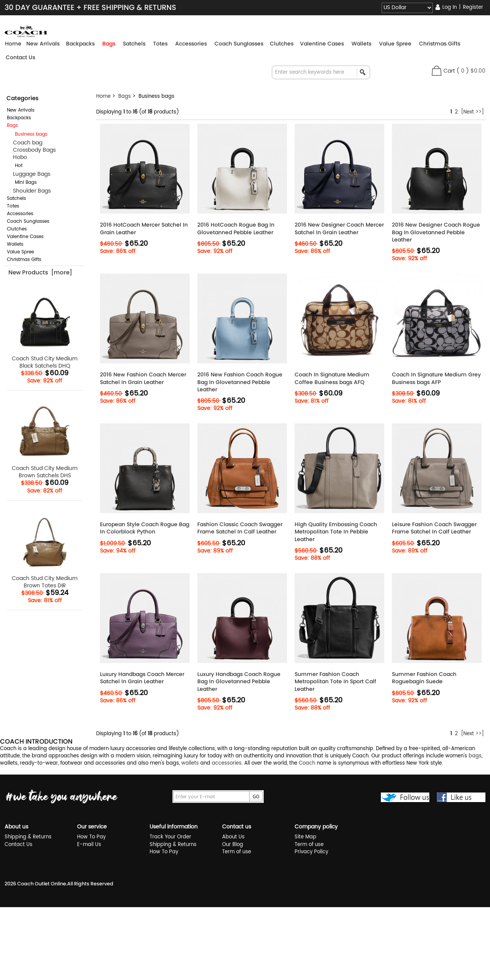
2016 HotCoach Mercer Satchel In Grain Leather (144, 228)
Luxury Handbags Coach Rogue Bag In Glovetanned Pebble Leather (238, 681)
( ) (470, 70)
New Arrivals (20, 110)
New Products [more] (40, 272)
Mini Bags (23, 182)
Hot (16, 165)
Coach (307, 763)
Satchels (16, 198)
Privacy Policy (311, 852)
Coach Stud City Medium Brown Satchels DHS (45, 437)
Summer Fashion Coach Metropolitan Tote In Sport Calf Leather (335, 681)
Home (13, 43)
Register (473, 7)
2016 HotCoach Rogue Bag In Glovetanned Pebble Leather (235, 228)
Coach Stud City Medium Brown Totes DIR (45, 547)
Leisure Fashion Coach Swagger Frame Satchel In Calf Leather (434, 528)
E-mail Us (89, 845)
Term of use (236, 852)
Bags (124, 96)
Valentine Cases (25, 236)
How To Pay (91, 837)
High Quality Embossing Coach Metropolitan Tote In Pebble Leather (336, 532)
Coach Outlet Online (41, 883)
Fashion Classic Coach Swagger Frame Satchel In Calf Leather (239, 528)
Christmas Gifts (24, 259)
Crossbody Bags (31, 150)
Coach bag (24, 142)
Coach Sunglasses (28, 221)
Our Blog (232, 845)
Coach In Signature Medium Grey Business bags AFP (436, 378)
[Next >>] (472, 112)
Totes (13, 206)
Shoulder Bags (29, 190)
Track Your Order (170, 837)
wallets (190, 763)
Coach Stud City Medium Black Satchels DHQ (45, 328)
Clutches (17, 229)
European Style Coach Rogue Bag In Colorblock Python (144, 528)
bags (475, 756)
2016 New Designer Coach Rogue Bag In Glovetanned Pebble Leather (436, 232)
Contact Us (20, 57)
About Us (233, 837)
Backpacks (19, 118)
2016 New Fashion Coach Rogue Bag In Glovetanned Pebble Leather (239, 382)
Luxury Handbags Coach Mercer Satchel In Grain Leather (142, 678)
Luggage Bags (28, 174)
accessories (227, 763)
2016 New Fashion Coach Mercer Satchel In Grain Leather (143, 378)
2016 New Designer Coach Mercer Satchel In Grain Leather (339, 228)
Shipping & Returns (28, 837)
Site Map (305, 837)
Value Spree (20, 252)
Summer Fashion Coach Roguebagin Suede (424, 678)
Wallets (15, 244)
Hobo (17, 157)
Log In (449, 7)
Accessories (20, 213)
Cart (449, 70)
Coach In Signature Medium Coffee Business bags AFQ (332, 378)
